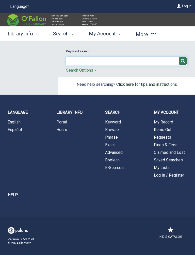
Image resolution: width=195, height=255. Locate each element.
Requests (162, 137)
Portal (61, 122)
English (14, 122)
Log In (186, 6)
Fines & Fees (165, 144)
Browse (112, 129)
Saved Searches (168, 160)
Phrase (111, 137)
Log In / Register (169, 175)
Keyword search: (78, 51)
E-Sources (114, 167)
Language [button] (18, 112)
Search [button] (63, 34)
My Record (163, 122)
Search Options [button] (81, 70)
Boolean (112, 160)
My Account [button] (105, 34)
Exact (110, 144)
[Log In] (179, 6)
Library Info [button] (23, 34)
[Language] (19, 7)
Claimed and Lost (169, 152)
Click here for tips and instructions (146, 84)
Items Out (162, 129)
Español (15, 129)
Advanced (114, 152)
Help (13, 195)
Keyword (113, 122)
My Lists (162, 167)
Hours (61, 129)
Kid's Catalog (170, 234)
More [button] (146, 34)
